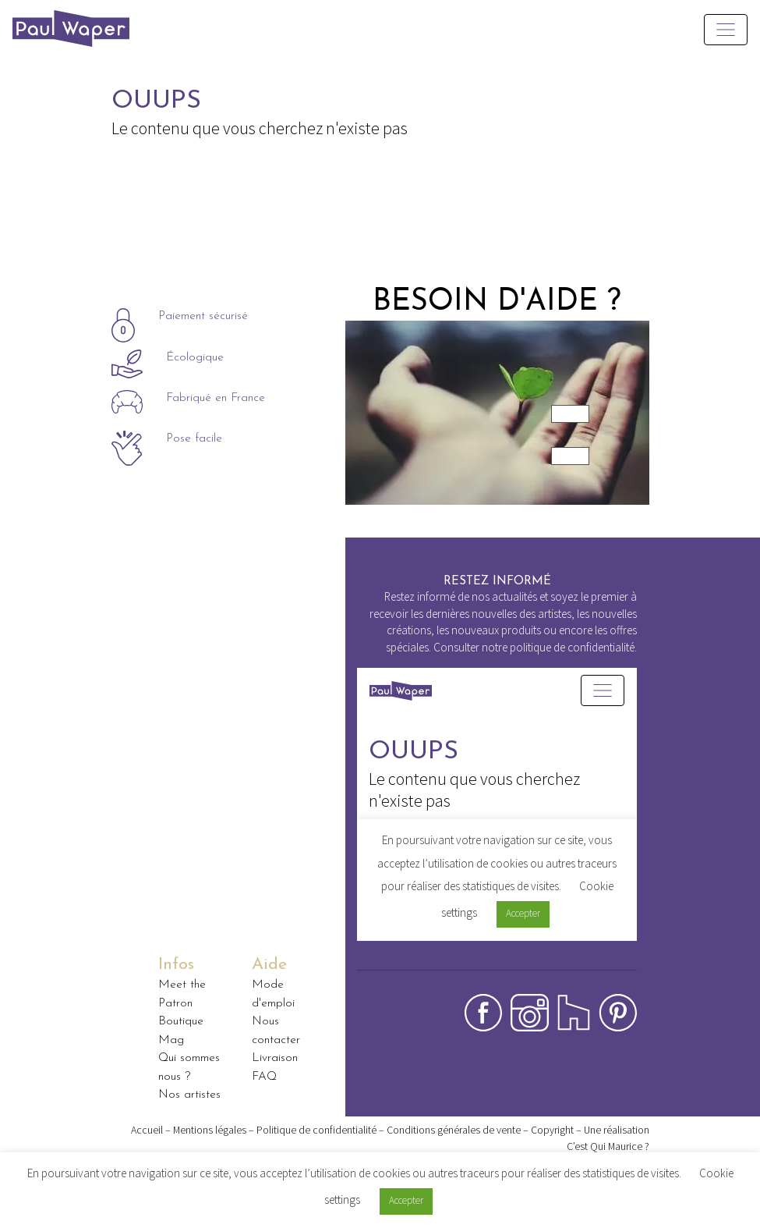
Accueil (147, 1130)
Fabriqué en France (215, 399)
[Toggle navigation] (726, 29)
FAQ (264, 1076)
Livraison (275, 1058)
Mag (171, 1040)
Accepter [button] (406, 1200)
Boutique (180, 1021)
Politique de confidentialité (316, 1130)
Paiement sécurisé (203, 317)
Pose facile (194, 439)
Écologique (195, 358)
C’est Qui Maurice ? (608, 1146)
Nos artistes (189, 1094)
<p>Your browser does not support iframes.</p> (497, 823)
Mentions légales (209, 1130)
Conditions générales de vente (454, 1130)
